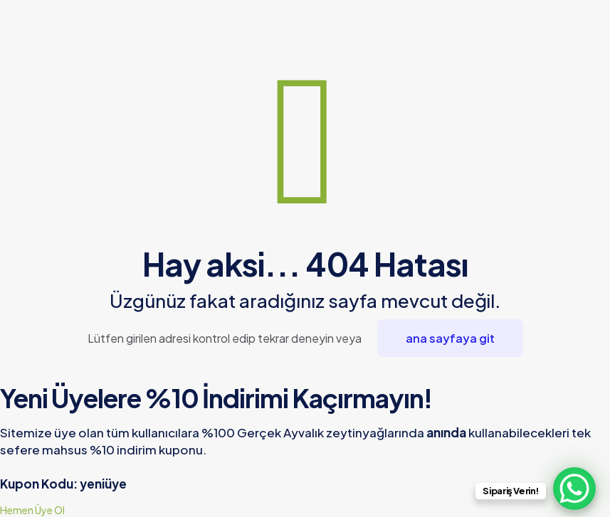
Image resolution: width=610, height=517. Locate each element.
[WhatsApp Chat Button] (574, 488)
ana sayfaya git (450, 338)
